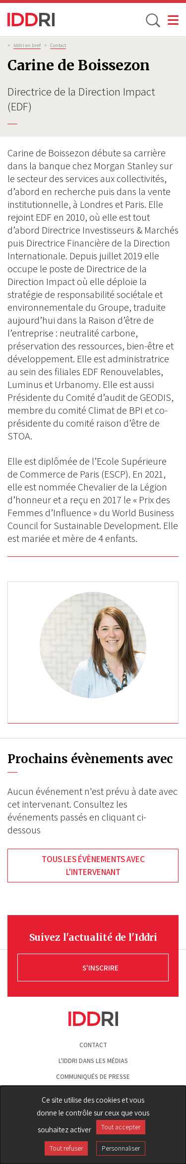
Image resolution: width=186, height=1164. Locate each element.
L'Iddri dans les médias (93, 1061)
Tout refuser (66, 1148)
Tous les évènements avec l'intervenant (93, 865)
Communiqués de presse (93, 1076)
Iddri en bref (27, 45)
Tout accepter (120, 1126)
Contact (58, 45)
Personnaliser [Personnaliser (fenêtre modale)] (121, 1148)
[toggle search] (152, 19)
